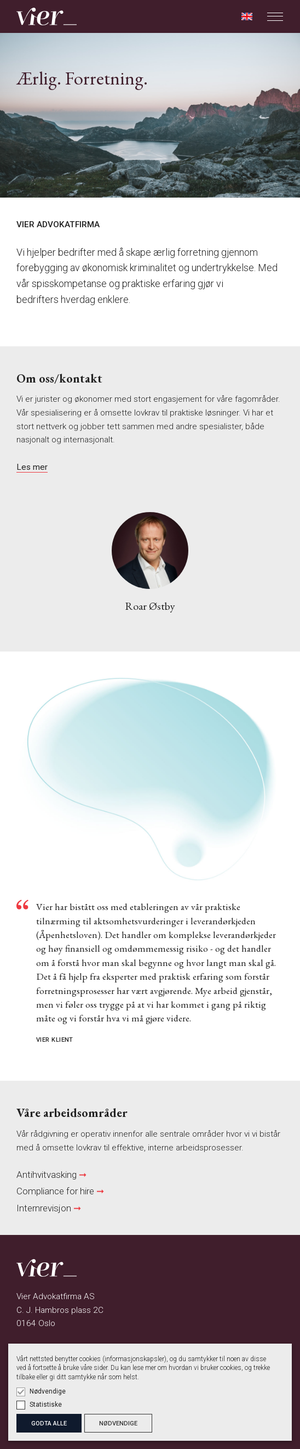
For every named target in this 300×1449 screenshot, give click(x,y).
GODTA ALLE (49, 1423)
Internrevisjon (44, 1208)
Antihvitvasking (46, 1174)
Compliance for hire (55, 1191)
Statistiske (46, 1404)
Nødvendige (48, 1391)
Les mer (32, 467)
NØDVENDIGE (118, 1423)
